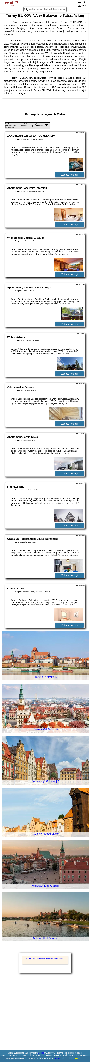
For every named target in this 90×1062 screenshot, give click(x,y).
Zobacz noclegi (69, 174)
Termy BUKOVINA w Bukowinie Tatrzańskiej (45, 959)
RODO (57, 1058)
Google (41, 1053)
